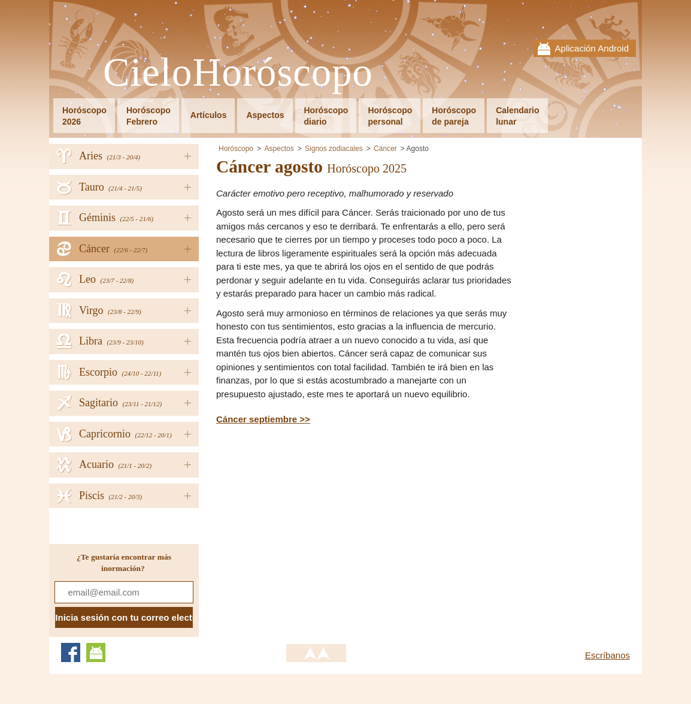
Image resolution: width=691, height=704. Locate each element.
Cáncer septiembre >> (263, 419)
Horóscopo (236, 148)
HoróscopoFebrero (148, 115)
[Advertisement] (316, 522)
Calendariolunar (517, 115)
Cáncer (385, 148)
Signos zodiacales (334, 148)
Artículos (208, 115)
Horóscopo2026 (84, 115)
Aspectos (265, 115)
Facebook (70, 652)
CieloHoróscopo (238, 73)
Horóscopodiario (326, 115)
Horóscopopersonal (390, 115)
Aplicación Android (592, 48)
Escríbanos (607, 655)
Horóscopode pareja (454, 115)
